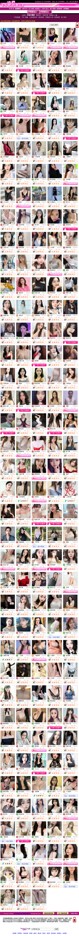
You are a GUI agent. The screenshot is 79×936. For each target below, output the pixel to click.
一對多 (29, 134)
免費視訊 (12, 43)
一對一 (29, 497)
